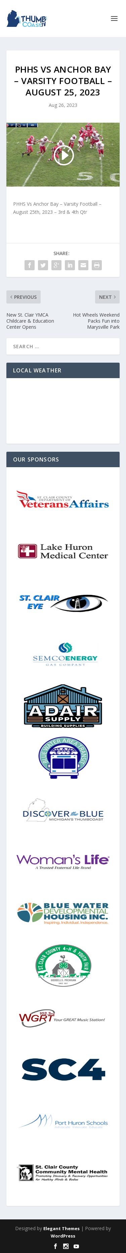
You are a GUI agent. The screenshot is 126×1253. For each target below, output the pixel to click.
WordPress (63, 1236)
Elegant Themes (61, 1228)
